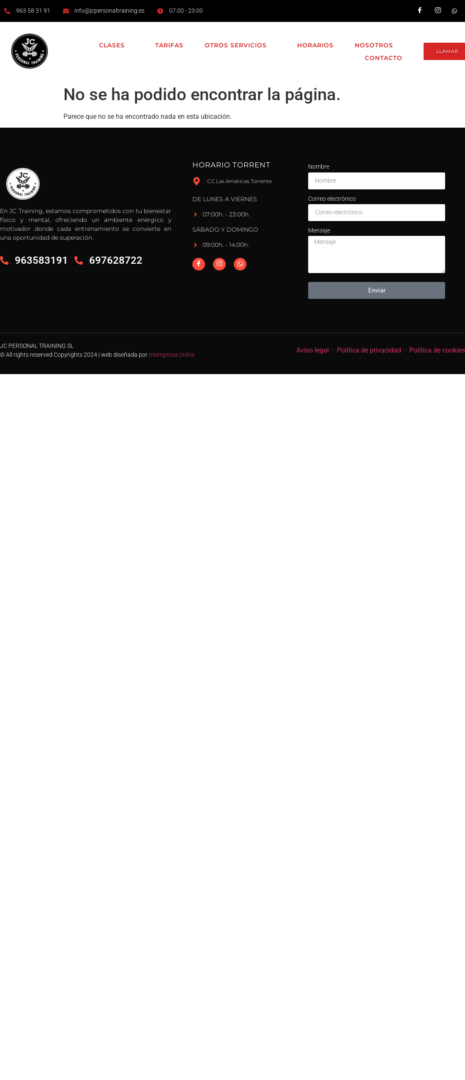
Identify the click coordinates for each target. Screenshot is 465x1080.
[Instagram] (219, 264)
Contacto (383, 58)
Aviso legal (312, 350)
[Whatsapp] (240, 264)
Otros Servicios (240, 45)
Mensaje (319, 230)
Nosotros (378, 45)
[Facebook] (198, 264)
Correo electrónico (332, 198)
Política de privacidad (369, 350)
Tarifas (169, 45)
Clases (116, 45)
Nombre (318, 166)
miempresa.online (172, 354)
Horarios (315, 45)
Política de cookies (437, 350)
